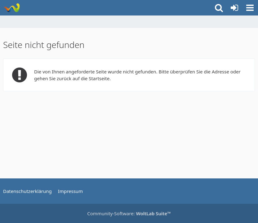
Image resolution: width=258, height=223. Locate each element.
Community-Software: (129, 213)
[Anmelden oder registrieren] (234, 8)
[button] (250, 8)
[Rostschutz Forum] (11, 8)
